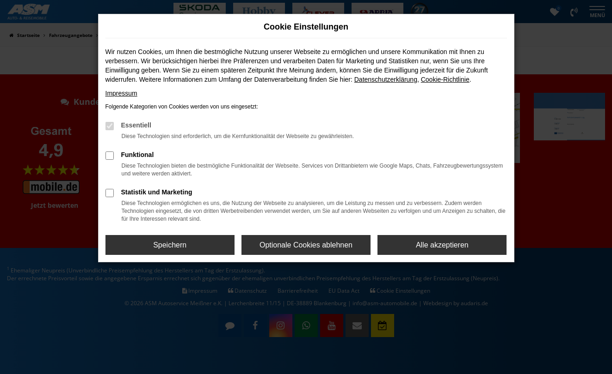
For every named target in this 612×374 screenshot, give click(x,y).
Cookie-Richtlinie (445, 79)
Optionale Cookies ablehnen (306, 245)
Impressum (121, 93)
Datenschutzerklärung (385, 79)
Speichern (169, 245)
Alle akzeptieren (442, 245)
